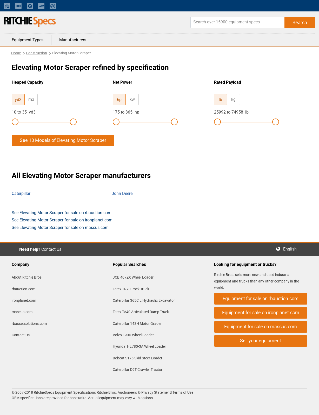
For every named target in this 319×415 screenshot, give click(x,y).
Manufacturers (72, 39)
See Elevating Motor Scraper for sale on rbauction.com (61, 212)
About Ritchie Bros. (27, 277)
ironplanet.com (24, 300)
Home (16, 53)
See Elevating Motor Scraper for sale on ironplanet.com (62, 220)
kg (233, 99)
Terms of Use (182, 392)
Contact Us (51, 249)
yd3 (18, 99)
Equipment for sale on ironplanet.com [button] (260, 312)
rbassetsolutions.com (29, 323)
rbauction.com (23, 289)
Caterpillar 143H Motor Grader (137, 323)
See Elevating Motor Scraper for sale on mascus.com (60, 227)
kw (132, 99)
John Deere (122, 193)
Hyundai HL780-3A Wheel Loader (139, 346)
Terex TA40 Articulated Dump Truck (141, 312)
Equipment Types (27, 39)
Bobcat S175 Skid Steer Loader (137, 358)
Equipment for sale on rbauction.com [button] (260, 298)
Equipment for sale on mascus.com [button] (260, 326)
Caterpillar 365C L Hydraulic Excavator (144, 300)
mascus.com (22, 312)
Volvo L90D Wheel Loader (133, 335)
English (291, 249)
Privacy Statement (156, 392)
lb (220, 99)
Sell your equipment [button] (260, 340)
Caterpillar (21, 193)
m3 (31, 99)
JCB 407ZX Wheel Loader (133, 277)
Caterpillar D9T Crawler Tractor (137, 369)
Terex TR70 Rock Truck (131, 289)
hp (119, 99)
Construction (36, 53)
